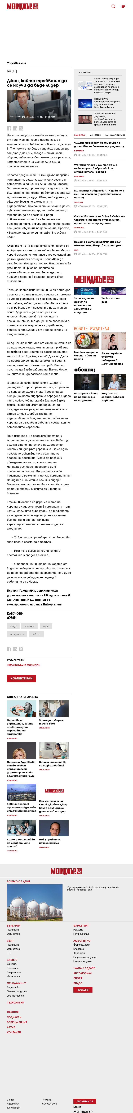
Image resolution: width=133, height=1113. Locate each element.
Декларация (13, 1108)
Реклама (78, 929)
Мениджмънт (16, 983)
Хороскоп (79, 953)
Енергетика (14, 972)
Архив (11, 1027)
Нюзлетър (83, 990)
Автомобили (82, 973)
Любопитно (81, 940)
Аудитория (13, 1104)
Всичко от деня (18, 881)
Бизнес (12, 960)
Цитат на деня (82, 961)
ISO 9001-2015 (49, 1104)
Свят (10, 940)
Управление (16, 63)
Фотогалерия (81, 945)
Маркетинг (81, 925)
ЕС (8, 953)
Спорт (77, 978)
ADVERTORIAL (85, 72)
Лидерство (13, 987)
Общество (13, 934)
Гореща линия (17, 1022)
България (13, 925)
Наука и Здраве (84, 968)
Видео (77, 983)
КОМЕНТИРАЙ (21, 678)
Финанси (12, 964)
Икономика (13, 976)
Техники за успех (17, 991)
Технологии (15, 1002)
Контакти (14, 1032)
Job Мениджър (15, 995)
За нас (10, 1100)
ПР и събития (81, 934)
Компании (13, 968)
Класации (79, 949)
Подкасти (14, 1017)
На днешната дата (84, 957)
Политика (13, 929)
